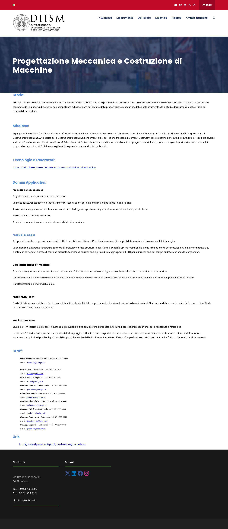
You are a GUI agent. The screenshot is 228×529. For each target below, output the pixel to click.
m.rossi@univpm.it (35, 381)
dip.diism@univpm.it (24, 500)
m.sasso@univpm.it (35, 373)
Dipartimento (124, 18)
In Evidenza (105, 18)
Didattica (161, 18)
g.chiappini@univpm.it (36, 405)
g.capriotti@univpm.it (36, 429)
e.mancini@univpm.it (36, 397)
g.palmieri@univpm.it (36, 413)
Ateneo (207, 4)
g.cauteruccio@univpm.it (37, 421)
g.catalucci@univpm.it (36, 389)
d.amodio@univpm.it (36, 362)
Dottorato (144, 18)
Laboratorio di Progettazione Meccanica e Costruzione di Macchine (54, 167)
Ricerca (176, 18)
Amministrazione (197, 18)
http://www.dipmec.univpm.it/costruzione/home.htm (52, 444)
